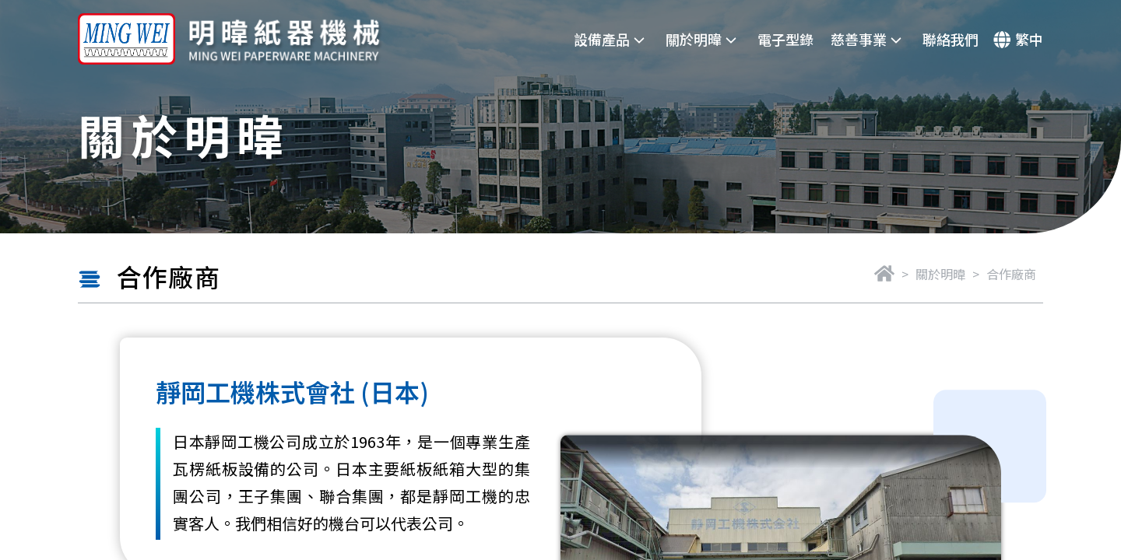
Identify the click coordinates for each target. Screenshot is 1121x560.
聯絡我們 (950, 39)
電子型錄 (785, 39)
